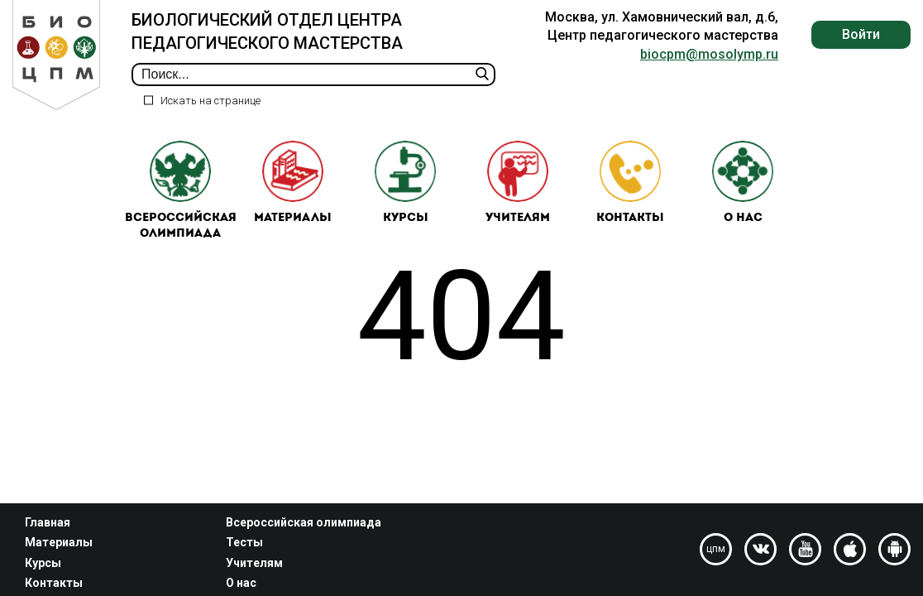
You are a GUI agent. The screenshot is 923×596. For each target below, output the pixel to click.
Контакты (630, 182)
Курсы (405, 182)
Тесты (244, 542)
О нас (742, 182)
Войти (861, 34)
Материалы (293, 182)
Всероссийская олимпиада (181, 191)
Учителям (517, 182)
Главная (47, 522)
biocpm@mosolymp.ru (709, 54)
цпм (715, 549)
